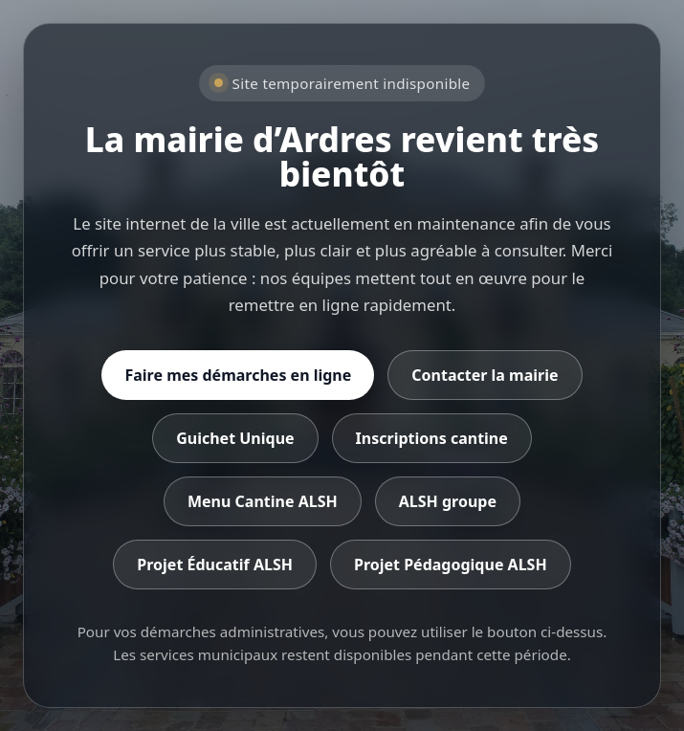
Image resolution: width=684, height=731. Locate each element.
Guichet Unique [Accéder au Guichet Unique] (235, 438)
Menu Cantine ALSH (263, 501)
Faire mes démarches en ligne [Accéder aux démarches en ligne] (237, 375)
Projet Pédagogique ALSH (450, 564)
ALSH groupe (447, 501)
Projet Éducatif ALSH (215, 564)
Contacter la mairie (484, 375)
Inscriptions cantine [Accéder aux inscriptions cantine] (432, 438)
